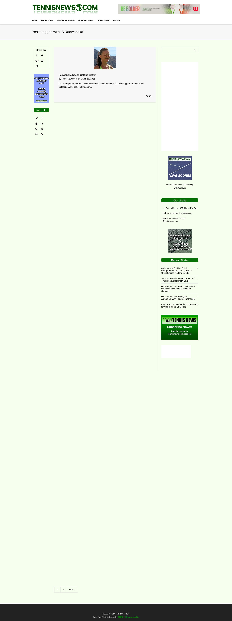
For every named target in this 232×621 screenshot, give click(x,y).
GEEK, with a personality (128, 617)
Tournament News (66, 20)
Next (72, 589)
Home (34, 20)
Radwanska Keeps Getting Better (77, 75)
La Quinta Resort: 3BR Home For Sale (180, 208)
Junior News (103, 20)
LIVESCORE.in (180, 188)
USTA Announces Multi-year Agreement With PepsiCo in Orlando (178, 297)
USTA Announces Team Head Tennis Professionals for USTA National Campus (178, 288)
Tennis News (47, 20)
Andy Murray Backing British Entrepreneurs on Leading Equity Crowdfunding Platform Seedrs (176, 270)
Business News (86, 20)
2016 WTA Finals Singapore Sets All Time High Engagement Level (177, 279)
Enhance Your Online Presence (177, 213)
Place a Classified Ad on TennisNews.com (174, 219)
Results (116, 20)
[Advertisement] (179, 106)
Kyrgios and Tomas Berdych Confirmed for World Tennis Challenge (179, 305)
